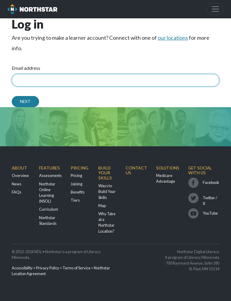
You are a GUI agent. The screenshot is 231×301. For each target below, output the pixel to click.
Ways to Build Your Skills (107, 191)
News (16, 184)
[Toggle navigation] (215, 9)
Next (25, 101)
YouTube (210, 213)
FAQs (16, 192)
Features (49, 167)
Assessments (50, 175)
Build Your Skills (105, 173)
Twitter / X (210, 199)
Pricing (79, 167)
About (19, 167)
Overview (20, 175)
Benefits (78, 192)
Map (102, 205)
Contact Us (136, 170)
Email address (26, 68)
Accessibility (22, 267)
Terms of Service (77, 267)
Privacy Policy (47, 267)
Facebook (211, 182)
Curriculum (48, 209)
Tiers (75, 200)
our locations (173, 38)
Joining (76, 184)
